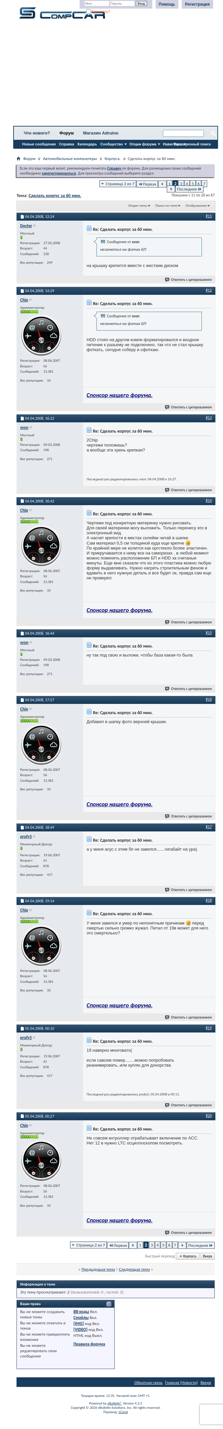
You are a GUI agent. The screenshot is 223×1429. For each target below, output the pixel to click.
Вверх (207, 1256)
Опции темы (137, 205)
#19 (209, 1028)
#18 (209, 900)
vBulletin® (114, 1403)
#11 (209, 216)
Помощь (167, 4)
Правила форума (89, 1344)
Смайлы (81, 1317)
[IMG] (78, 1323)
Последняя (189, 188)
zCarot (123, 1412)
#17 (209, 826)
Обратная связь (148, 1382)
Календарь (87, 144)
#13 (209, 417)
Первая (147, 184)
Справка (66, 144)
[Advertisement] (115, 74)
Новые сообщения (39, 144)
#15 (209, 632)
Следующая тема (134, 1269)
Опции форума (143, 144)
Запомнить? (98, 12)
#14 (209, 500)
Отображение (196, 205)
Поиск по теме (166, 205)
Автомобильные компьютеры (70, 158)
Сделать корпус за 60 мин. (55, 195)
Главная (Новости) (181, 1382)
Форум (66, 133)
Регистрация (197, 4)
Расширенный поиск (192, 144)
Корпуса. (113, 158)
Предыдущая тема (98, 1269)
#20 (209, 1115)
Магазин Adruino (101, 133)
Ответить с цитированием (189, 280)
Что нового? (37, 133)
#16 (209, 699)
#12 (209, 290)
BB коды (81, 1311)
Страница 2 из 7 (120, 183)
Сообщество (111, 144)
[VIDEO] (80, 1329)
